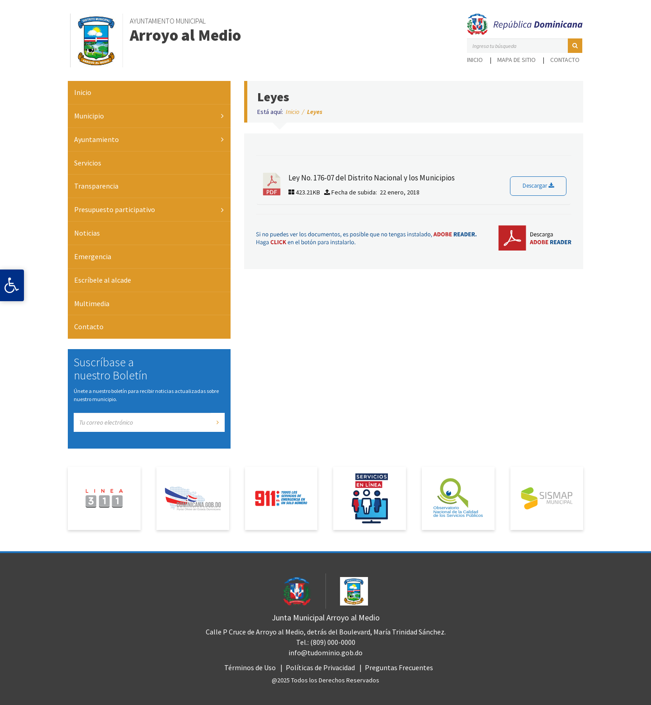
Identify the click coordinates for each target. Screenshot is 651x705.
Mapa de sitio (516, 60)
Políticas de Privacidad (320, 667)
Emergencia (92, 256)
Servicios (87, 162)
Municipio (89, 115)
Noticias (87, 232)
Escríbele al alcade (102, 279)
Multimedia (91, 303)
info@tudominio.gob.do (325, 652)
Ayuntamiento (96, 139)
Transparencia (96, 185)
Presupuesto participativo (114, 209)
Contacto (565, 60)
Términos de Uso (250, 667)
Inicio (475, 60)
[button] (575, 45)
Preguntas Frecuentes (399, 667)
